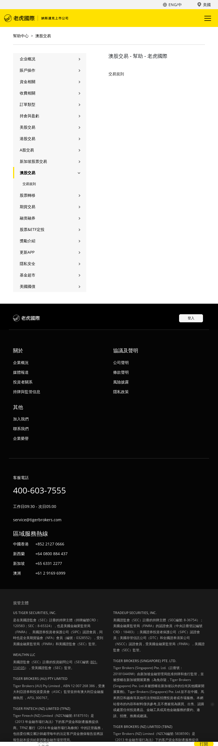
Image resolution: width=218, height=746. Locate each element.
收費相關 (27, 93)
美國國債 (27, 286)
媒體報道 (21, 372)
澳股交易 (43, 35)
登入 (191, 318)
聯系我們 (21, 428)
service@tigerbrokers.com (37, 519)
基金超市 (27, 275)
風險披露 (121, 382)
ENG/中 (175, 4)
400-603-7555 (39, 490)
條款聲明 (121, 372)
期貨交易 (27, 206)
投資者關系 (23, 382)
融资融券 (27, 218)
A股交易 (27, 150)
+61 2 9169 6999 (50, 573)
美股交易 (27, 127)
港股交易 (27, 138)
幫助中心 (21, 35)
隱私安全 (27, 263)
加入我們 (21, 418)
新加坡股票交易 (33, 161)
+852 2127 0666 (49, 544)
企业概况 (27, 58)
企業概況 (21, 362)
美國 (207, 4)
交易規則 (29, 183)
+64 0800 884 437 (51, 553)
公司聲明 (121, 362)
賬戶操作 (27, 70)
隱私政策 (121, 391)
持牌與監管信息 (26, 391)
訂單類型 (27, 104)
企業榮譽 (21, 438)
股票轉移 (27, 195)
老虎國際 (36, 18)
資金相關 (27, 81)
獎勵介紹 (27, 240)
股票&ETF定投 (32, 229)
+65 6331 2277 (48, 563)
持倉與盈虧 (29, 115)
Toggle (207, 18)
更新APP (27, 252)
